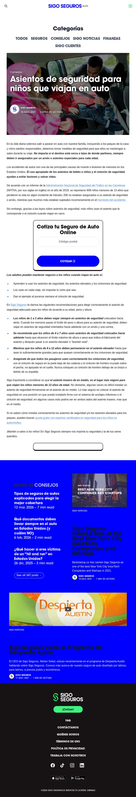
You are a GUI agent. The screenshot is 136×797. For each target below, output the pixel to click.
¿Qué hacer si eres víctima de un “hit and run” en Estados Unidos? (37, 554)
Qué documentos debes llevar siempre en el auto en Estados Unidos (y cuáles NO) (35, 526)
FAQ (68, 720)
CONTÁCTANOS (68, 727)
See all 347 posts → (29, 575)
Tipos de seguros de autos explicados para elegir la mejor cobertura (36, 498)
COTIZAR (68, 261)
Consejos (16, 72)
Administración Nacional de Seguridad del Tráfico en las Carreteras (85, 185)
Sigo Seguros (28, 108)
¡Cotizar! (68, 709)
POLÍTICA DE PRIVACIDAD (68, 748)
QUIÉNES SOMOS (68, 734)
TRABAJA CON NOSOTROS (68, 755)
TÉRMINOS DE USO (68, 741)
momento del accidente (111, 200)
